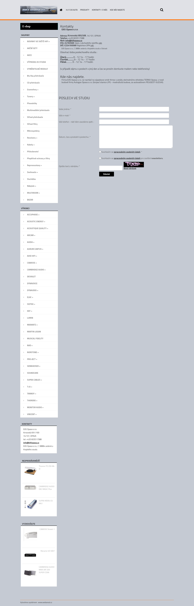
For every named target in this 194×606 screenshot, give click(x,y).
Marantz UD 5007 (48, 551)
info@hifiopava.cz (31, 442)
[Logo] (38, 10)
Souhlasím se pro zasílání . (132, 158)
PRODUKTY (84, 9)
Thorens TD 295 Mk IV (46, 467)
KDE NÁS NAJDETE (117, 9)
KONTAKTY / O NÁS (99, 9)
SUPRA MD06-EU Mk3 (46, 502)
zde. (100, 43)
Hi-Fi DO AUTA (72, 9)
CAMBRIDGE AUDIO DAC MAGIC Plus (46, 487)
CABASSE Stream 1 (47, 529)
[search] (162, 10)
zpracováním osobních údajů (127, 151)
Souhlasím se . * (121, 151)
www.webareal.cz (45, 602)
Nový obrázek (130, 168)
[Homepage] (61, 10)
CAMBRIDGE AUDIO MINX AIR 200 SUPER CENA (46, 570)
